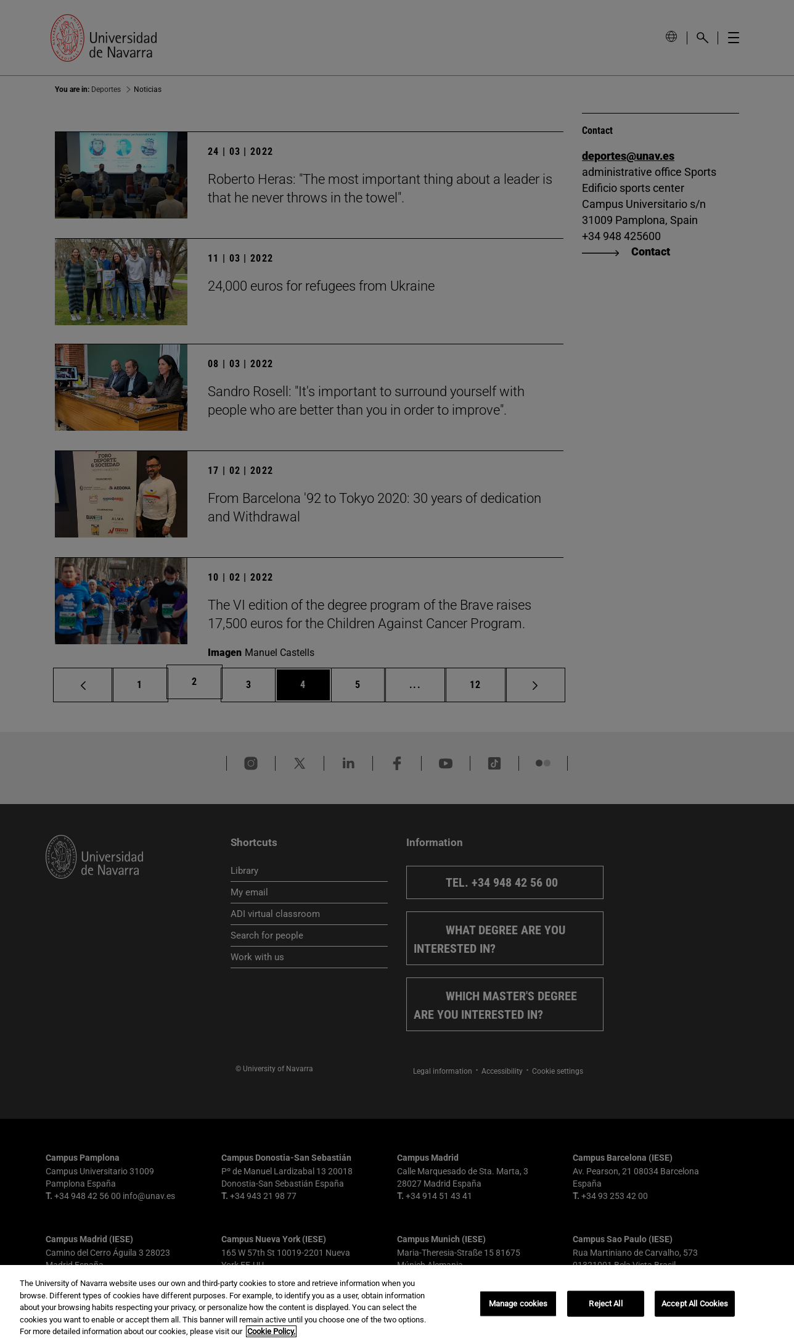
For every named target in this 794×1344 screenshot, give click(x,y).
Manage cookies (518, 1303)
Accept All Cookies (694, 1303)
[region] (397, 1304)
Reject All (605, 1303)
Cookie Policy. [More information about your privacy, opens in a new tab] (271, 1331)
